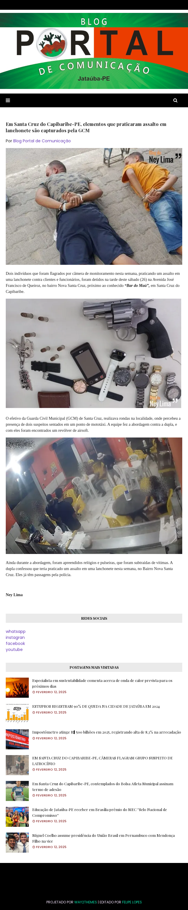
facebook (15, 643)
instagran (15, 637)
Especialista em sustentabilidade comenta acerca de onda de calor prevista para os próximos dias (102, 683)
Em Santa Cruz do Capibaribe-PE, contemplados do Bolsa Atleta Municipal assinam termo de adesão (102, 786)
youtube (14, 649)
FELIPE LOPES (132, 902)
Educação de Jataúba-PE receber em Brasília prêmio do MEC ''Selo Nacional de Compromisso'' (99, 812)
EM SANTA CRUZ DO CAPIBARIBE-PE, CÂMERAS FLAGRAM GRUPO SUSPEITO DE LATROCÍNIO (102, 760)
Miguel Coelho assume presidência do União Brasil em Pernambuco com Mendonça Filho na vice (103, 838)
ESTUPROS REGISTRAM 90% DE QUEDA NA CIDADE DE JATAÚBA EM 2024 (96, 706)
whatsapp (16, 631)
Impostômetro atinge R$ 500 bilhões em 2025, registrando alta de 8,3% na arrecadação (106, 732)
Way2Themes (85, 902)
